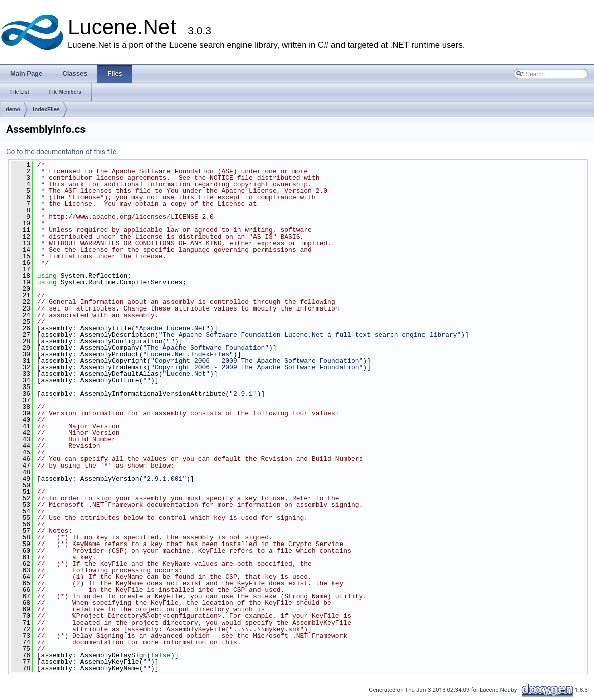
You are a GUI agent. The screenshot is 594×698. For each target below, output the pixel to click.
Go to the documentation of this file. (62, 152)
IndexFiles (46, 109)
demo (13, 109)
